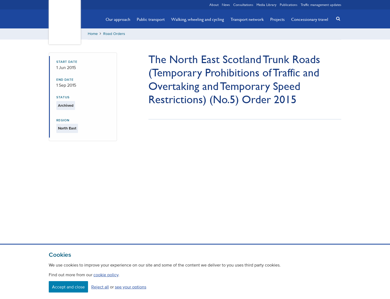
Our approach (118, 19)
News (226, 4)
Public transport (151, 19)
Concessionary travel (309, 19)
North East (67, 128)
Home (93, 34)
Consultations (243, 4)
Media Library (266, 4)
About (214, 4)
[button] (336, 18)
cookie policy (105, 274)
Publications (288, 4)
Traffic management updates (321, 4)
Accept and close (68, 286)
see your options (130, 286)
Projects (277, 19)
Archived (65, 105)
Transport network (247, 19)
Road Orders (114, 34)
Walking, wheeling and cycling (197, 19)
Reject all (100, 286)
